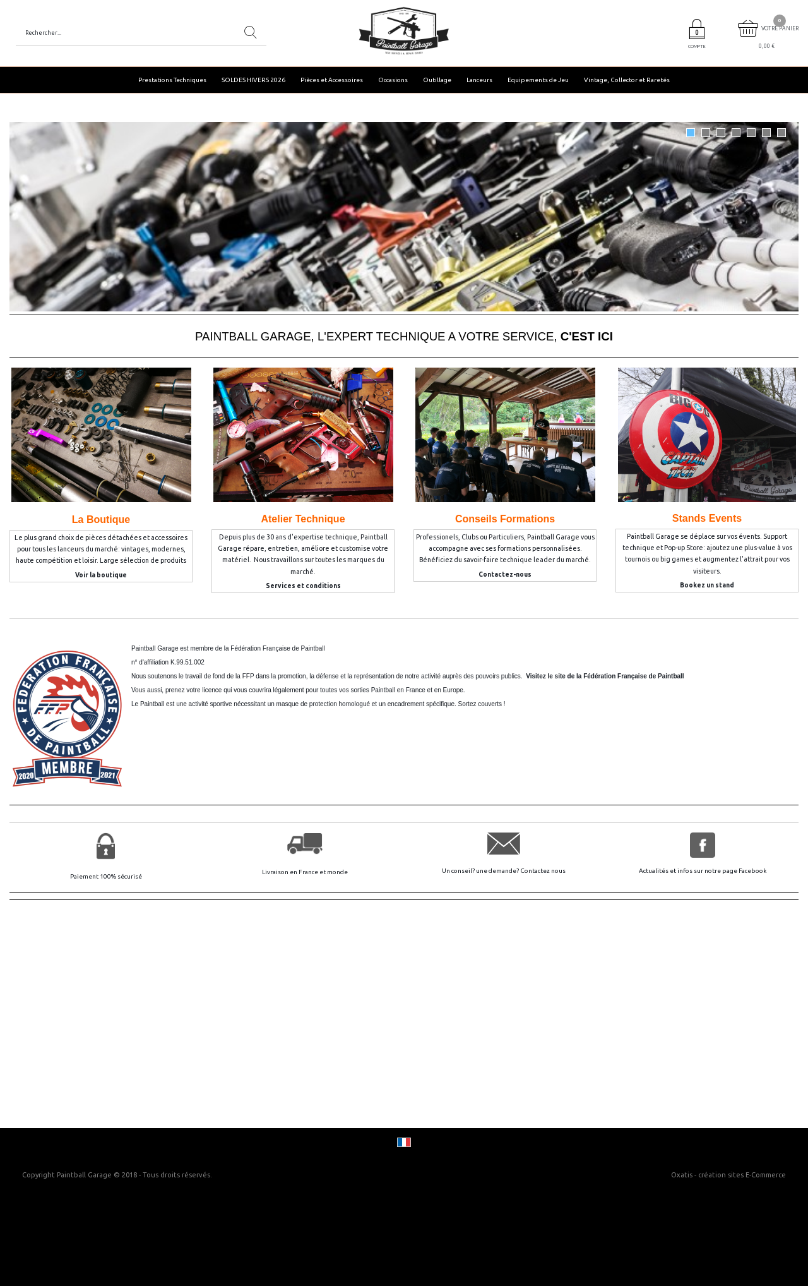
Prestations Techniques (172, 79)
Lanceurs (479, 79)
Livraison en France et (294, 871)
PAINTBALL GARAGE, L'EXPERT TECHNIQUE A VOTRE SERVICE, (404, 336)
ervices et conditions (305, 585)
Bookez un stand (707, 585)
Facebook (752, 870)
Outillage (437, 79)
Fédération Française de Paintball (277, 648)
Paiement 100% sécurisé (106, 876)
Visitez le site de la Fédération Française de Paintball (605, 676)
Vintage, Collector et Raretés (627, 79)
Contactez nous (543, 870)
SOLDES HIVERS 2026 (253, 79)
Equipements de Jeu (538, 79)
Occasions (393, 79)
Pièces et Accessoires (331, 79)
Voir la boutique (101, 575)
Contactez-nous (505, 574)
